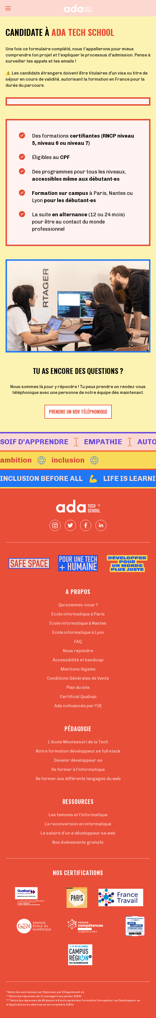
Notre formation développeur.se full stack (78, 751)
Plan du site (78, 687)
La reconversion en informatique (78, 823)
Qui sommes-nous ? (78, 604)
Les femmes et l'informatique (78, 814)
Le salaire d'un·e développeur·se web (78, 833)
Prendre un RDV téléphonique (78, 411)
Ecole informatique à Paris (78, 614)
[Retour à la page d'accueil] (78, 8)
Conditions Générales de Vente (78, 678)
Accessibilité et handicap (78, 659)
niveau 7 (77, 143)
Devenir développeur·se (78, 760)
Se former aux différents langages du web (78, 778)
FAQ (78, 641)
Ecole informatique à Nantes (78, 623)
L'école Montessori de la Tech (78, 741)
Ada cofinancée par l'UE (78, 705)
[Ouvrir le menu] (8, 8)
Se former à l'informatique (78, 769)
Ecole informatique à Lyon (78, 632)
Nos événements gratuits (78, 842)
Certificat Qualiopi (78, 696)
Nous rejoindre (78, 650)
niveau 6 (49, 143)
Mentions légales (78, 669)
